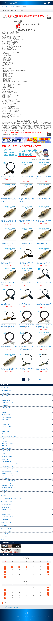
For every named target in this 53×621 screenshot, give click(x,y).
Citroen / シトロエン (7, 426)
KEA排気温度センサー (6, 522)
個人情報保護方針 (32, 616)
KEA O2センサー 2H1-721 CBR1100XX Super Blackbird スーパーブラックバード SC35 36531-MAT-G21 (26, 348)
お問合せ (47, 616)
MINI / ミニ (5, 438)
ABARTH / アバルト (7, 414)
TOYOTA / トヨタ (6, 412)
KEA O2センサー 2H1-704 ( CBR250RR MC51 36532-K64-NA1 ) (9, 369)
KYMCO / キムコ (6, 478)
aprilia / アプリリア (6, 459)
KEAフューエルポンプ (6, 528)
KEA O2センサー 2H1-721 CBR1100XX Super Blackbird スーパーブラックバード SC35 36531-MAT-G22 (44, 326)
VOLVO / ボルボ (6, 450)
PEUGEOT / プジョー (7, 441)
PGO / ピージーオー (7, 483)
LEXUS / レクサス (6, 398)
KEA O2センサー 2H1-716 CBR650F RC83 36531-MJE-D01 (8, 304)
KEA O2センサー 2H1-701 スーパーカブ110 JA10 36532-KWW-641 (43, 263)
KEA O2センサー (5, 387)
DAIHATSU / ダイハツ (7, 390)
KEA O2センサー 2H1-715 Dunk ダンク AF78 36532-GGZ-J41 (26, 304)
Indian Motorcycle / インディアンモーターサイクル (14, 471)
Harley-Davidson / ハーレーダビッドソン (12, 464)
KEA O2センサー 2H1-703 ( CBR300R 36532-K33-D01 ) (26, 221)
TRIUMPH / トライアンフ (8, 487)
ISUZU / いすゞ (6, 395)
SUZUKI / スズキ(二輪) (7, 485)
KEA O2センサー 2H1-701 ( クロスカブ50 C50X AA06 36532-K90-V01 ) (43, 178)
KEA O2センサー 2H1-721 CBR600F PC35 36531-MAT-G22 (26, 325)
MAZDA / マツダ (6, 400)
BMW (3, 422)
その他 (3, 453)
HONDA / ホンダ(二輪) (7, 466)
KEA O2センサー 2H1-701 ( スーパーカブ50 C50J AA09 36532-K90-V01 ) (44, 200)
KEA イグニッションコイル (8, 501)
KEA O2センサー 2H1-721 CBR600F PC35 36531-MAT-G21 (8, 347)
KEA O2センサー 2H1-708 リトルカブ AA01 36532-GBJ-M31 (26, 369)
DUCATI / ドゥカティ (7, 461)
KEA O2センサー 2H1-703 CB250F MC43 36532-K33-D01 (26, 283)
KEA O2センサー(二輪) (10, 6)
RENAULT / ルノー (6, 445)
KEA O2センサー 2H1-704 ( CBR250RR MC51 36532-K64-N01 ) (43, 347)
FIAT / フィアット (6, 429)
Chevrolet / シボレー (7, 424)
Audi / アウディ (6, 419)
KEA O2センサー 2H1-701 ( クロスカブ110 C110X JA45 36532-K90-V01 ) (26, 178)
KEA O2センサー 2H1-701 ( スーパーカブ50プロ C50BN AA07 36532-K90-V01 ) (8, 222)
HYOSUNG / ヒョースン (8, 468)
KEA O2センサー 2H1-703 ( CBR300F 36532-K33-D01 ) (43, 221)
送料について (40, 616)
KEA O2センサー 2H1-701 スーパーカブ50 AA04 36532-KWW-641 (9, 283)
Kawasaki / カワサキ (7, 473)
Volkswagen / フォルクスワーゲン (10, 448)
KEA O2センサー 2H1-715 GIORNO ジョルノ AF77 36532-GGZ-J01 (43, 283)
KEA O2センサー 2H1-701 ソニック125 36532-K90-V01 (9, 263)
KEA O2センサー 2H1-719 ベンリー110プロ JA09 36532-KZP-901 (9, 325)
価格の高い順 (44, 159)
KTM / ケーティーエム (7, 475)
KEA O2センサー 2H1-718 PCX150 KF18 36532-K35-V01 (26, 263)
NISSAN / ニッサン (7, 405)
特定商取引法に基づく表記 (22, 616)
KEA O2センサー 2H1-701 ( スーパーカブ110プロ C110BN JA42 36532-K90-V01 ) (26, 200)
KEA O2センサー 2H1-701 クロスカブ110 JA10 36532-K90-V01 (9, 242)
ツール (2, 539)
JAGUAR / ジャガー (7, 434)
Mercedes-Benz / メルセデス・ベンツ (11, 436)
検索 (49, 17)
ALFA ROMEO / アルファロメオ (10, 417)
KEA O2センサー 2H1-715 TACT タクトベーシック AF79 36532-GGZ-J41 (43, 304)
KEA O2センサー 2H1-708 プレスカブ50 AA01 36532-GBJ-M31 (43, 369)
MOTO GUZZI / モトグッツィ (9, 480)
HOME (3, 6)
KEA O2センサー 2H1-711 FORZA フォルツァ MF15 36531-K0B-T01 (8, 177)
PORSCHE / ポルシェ (7, 443)
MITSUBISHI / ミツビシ (8, 402)
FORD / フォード (6, 431)
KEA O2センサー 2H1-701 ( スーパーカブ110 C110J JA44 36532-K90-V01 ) (9, 200)
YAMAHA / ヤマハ (6, 490)
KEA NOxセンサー (5, 495)
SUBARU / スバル (6, 407)
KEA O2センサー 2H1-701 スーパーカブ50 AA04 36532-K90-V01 (43, 242)
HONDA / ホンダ (6, 393)
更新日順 (49, 159)
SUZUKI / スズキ (6, 410)
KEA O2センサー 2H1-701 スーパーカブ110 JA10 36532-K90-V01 (26, 242)
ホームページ (12, 616)
